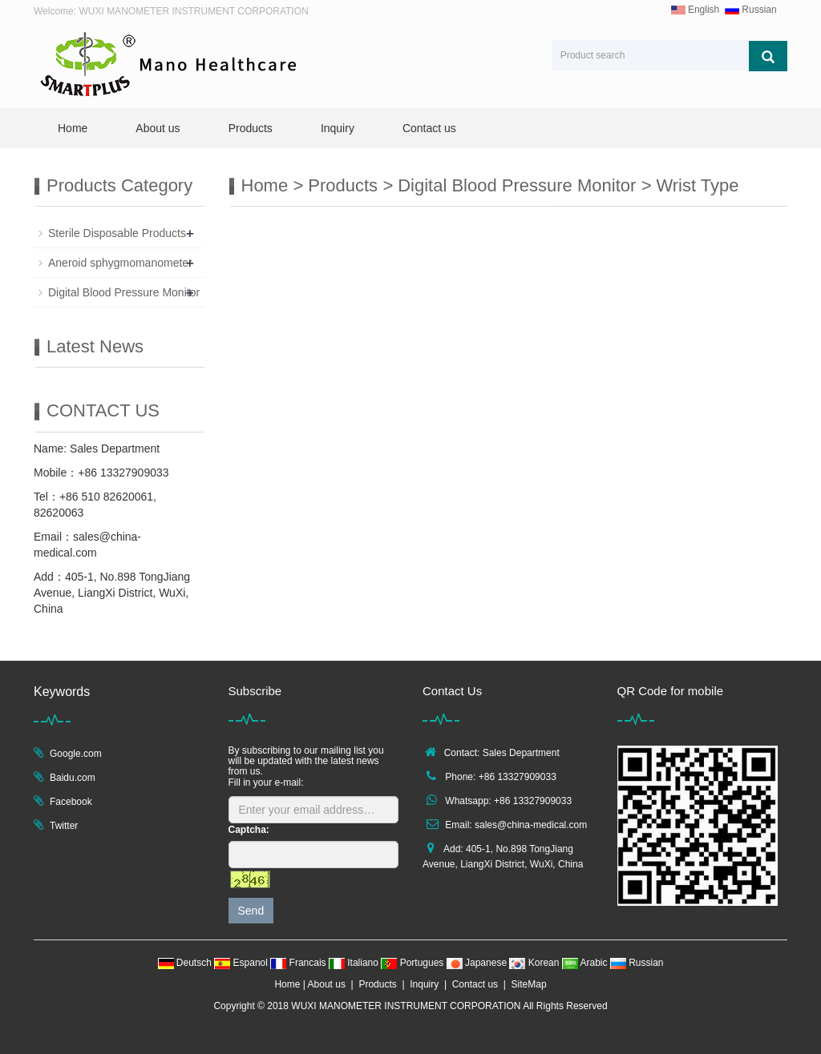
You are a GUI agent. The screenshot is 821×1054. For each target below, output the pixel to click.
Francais (299, 962)
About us (157, 128)
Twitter (64, 825)
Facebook (71, 801)
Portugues (413, 962)
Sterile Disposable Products (117, 233)
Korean (535, 962)
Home (72, 128)
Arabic (586, 962)
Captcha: (249, 829)
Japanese (478, 962)
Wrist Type (697, 185)
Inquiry (337, 128)
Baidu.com (72, 777)
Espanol (242, 962)
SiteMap (529, 984)
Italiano (355, 962)
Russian (751, 9)
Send (251, 910)
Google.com (76, 753)
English (695, 9)
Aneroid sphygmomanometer (120, 262)
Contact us (429, 128)
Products (251, 128)
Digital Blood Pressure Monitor (517, 185)
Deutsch (186, 962)
